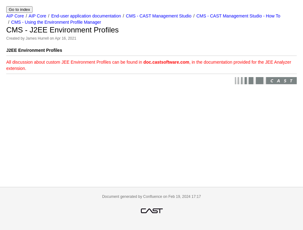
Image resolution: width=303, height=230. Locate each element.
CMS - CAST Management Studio (158, 15)
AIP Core (15, 15)
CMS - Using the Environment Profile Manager (56, 22)
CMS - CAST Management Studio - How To (238, 15)
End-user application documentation (86, 15)
